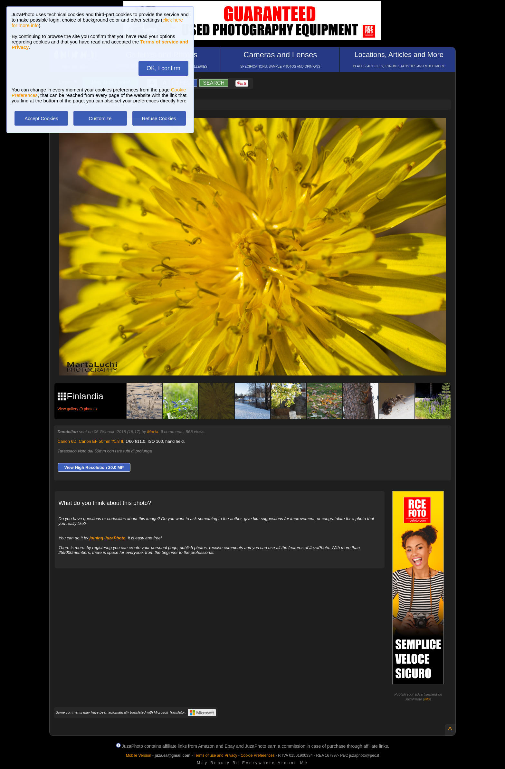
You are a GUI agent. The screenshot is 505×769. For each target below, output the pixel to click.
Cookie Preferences (257, 755)
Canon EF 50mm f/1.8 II (101, 441)
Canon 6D (67, 441)
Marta (152, 431)
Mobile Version (138, 755)
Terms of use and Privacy (215, 755)
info (427, 699)
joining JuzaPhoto (108, 538)
